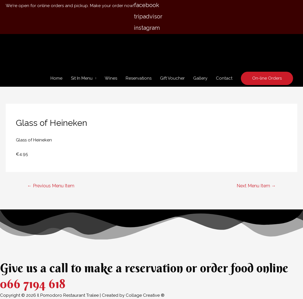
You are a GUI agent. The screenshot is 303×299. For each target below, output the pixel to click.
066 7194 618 (32, 283)
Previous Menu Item (50, 185)
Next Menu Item (256, 185)
